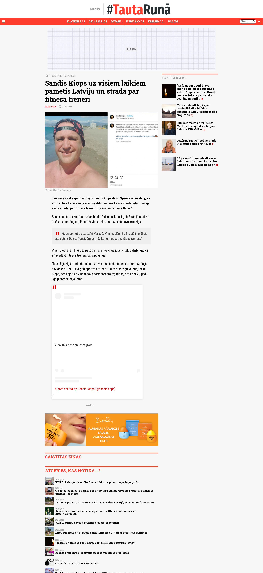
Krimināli (156, 21)
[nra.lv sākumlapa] (95, 9)
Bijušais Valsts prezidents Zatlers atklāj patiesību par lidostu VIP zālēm (196, 126)
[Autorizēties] (259, 21)
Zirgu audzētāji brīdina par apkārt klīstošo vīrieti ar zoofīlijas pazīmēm (101, 532)
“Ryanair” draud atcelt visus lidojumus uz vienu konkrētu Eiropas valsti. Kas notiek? (197, 161)
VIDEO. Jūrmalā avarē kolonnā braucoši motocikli (87, 522)
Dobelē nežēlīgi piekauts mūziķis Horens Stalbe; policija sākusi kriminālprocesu (95, 512)
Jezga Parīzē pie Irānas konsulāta (76, 563)
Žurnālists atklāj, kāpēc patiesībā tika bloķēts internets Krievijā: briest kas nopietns (197, 110)
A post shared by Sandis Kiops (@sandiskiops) (85, 389)
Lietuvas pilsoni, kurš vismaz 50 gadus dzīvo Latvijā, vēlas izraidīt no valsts (104, 502)
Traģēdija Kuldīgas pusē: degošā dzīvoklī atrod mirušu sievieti (95, 542)
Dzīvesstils (98, 21)
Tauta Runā (56, 75)
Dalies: (89, 404)
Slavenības (76, 21)
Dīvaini (117, 21)
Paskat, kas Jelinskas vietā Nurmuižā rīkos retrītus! (196, 142)
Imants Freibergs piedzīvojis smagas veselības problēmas (92, 553)
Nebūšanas (135, 21)
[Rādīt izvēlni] (3, 21)
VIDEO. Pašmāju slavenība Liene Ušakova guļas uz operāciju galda (97, 482)
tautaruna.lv (50, 106)
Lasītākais (174, 78)
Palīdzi (174, 21)
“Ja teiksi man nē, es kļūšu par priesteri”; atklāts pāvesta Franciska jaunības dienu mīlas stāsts (104, 492)
